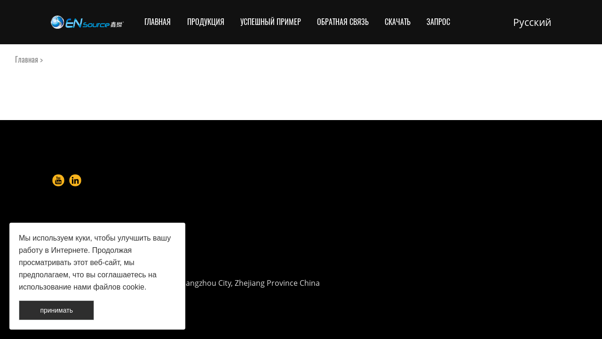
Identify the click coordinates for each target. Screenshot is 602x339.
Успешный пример (270, 22)
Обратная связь (343, 22)
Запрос (438, 22)
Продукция (205, 22)
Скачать (398, 22)
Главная (157, 22)
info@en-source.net (373, 244)
